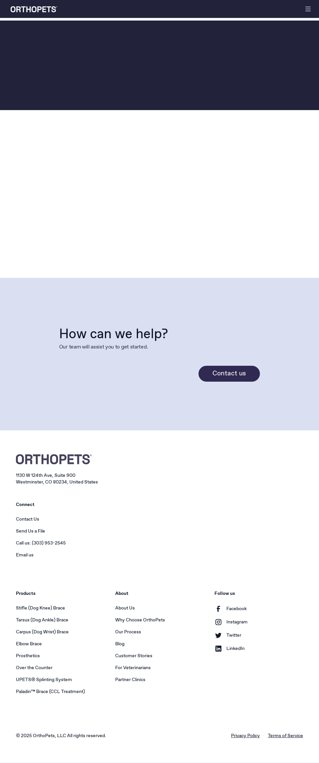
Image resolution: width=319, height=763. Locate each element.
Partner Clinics (130, 680)
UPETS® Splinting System (44, 680)
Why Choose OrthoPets (140, 620)
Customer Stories (133, 656)
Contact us (229, 373)
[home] (34, 9)
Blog (119, 644)
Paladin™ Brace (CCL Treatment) (50, 692)
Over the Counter (34, 668)
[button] (308, 9)
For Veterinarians (133, 668)
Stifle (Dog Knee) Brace (40, 608)
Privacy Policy (245, 736)
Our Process (128, 632)
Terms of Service (285, 736)
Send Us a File (30, 531)
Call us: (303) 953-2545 (41, 543)
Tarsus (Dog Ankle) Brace (42, 620)
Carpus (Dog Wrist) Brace (42, 632)
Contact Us (27, 519)
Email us (25, 555)
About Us (125, 608)
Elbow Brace (29, 644)
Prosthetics (28, 656)
